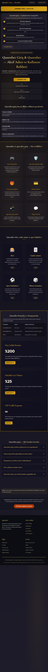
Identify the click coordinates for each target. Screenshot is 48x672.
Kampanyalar (42, 2)
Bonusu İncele (10, 362)
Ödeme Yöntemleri (30, 550)
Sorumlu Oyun (5, 547)
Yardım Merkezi (29, 547)
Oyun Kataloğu (29, 523)
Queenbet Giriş (21, 79)
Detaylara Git (10, 392)
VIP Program (28, 552)
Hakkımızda (4, 542)
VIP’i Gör (9, 422)
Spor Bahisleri (28, 531)
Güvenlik (4, 545)
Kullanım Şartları (5, 552)
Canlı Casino (28, 528)
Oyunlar (32, 2)
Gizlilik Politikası (5, 550)
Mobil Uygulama (29, 533)
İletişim (27, 545)
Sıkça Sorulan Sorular (30, 542)
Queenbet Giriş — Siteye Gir (24, 8)
